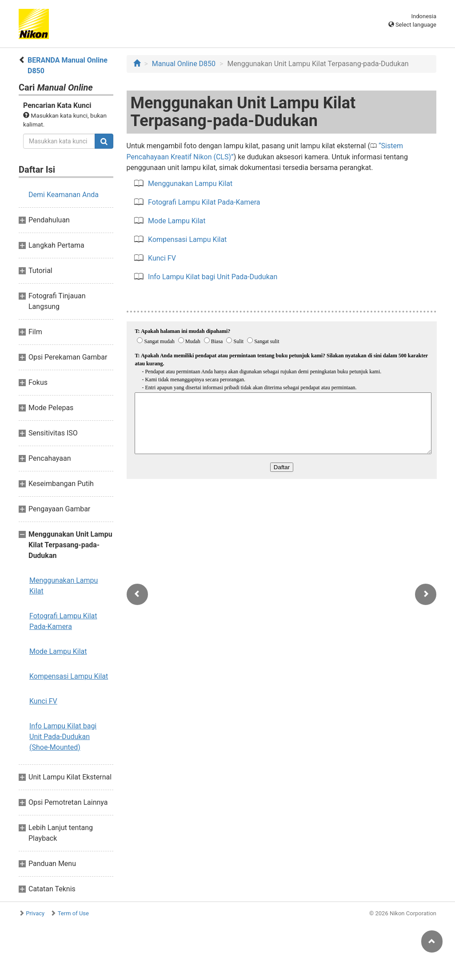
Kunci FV (43, 701)
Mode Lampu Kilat (58, 651)
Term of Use (73, 913)
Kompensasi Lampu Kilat (68, 676)
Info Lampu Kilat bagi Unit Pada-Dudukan (212, 277)
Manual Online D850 (184, 63)
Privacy (35, 913)
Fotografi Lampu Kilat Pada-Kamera (63, 621)
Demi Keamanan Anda (63, 194)
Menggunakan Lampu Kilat (63, 585)
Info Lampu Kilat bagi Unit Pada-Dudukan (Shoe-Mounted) (62, 736)
